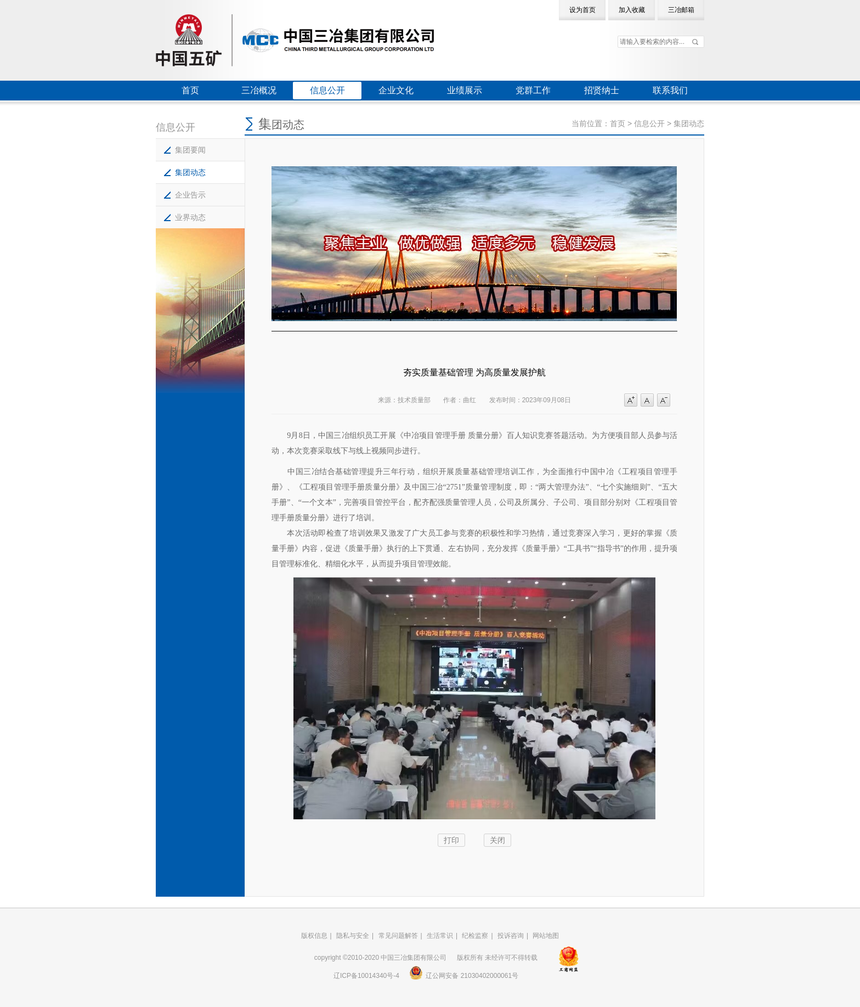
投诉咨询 (510, 936)
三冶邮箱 (681, 10)
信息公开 (327, 90)
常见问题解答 (398, 936)
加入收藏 (632, 10)
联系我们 (670, 90)
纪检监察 (475, 936)
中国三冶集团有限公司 (295, 40)
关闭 (497, 840)
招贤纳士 (601, 90)
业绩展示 (464, 90)
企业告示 (190, 194)
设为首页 (582, 10)
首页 (190, 90)
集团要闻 (190, 149)
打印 (451, 840)
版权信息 (314, 936)
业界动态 (190, 217)
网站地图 (546, 936)
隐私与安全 (352, 936)
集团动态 (190, 172)
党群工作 (533, 90)
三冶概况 (258, 90)
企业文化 (396, 90)
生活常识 (440, 936)
